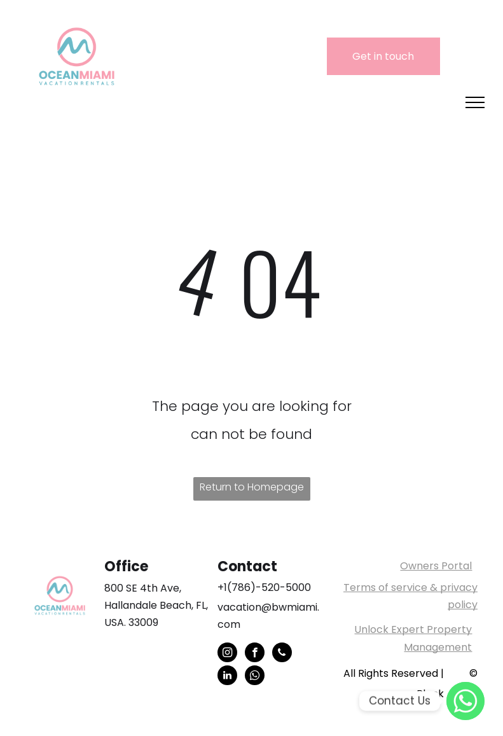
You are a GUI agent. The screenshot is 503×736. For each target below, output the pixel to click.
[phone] (282, 653)
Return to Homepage (252, 487)
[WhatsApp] (465, 701)
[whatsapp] (255, 676)
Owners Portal (436, 566)
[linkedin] (227, 676)
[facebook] (255, 653)
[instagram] (227, 653)
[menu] (475, 102)
